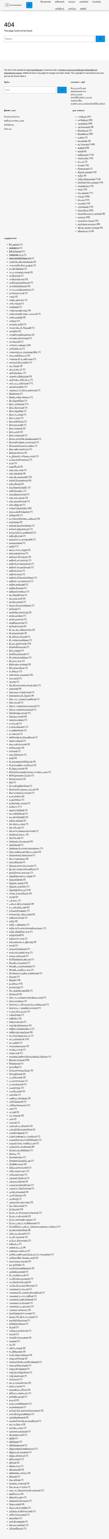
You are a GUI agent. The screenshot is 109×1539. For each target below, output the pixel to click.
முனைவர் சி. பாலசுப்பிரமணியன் (25, 1292)
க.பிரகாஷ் (14, 522)
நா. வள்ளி (14, 1042)
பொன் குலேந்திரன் (18, 1230)
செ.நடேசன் (14, 838)
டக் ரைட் (13, 900)
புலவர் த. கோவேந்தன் (20, 1188)
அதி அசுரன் (15, 303)
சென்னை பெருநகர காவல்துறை (24, 848)
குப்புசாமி (14, 678)
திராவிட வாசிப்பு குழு (20, 970)
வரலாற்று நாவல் (86, 220)
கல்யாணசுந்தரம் (17, 553)
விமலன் (13, 1476)
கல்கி (11, 546)
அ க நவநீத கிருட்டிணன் (21, 265)
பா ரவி (12, 1112)
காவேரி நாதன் (16, 626)
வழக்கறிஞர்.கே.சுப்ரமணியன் (23, 1421)
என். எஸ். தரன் (16, 470)
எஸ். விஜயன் (15, 504)
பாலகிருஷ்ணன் (17, 1133)
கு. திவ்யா (14, 671)
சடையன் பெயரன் (18, 744)
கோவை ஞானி (16, 716)
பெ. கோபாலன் (16, 1205)
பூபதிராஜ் (13, 1199)
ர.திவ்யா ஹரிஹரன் (18, 1330)
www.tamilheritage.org (20, 258)
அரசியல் (82, 116)
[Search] (100, 39)
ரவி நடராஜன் (15, 1348)
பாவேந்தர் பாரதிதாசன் (20, 1146)
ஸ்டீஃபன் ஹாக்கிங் (18, 1507)
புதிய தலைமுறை (17, 1171)
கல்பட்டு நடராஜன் (18, 550)
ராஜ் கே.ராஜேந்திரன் (19, 1372)
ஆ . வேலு (14, 366)
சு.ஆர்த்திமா (15, 799)
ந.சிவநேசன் (15, 1015)
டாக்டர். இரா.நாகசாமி (20, 904)
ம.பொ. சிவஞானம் (18, 1240)
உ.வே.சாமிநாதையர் (19, 459)
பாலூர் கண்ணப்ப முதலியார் (23, 1136)
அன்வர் (13, 321)
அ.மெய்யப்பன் (17, 293)
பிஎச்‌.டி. (13, 1153)
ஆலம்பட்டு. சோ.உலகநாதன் (23, 390)
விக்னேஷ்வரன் (16, 1445)
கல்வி (80, 151)
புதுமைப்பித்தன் (17, 1181)
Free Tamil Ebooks (34, 70)
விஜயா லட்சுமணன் (18, 1452)
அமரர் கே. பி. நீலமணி (20, 327)
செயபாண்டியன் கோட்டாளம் (23, 852)
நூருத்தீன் (13, 1067)
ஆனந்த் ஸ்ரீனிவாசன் (19, 376)
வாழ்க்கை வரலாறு (87, 224)
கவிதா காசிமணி (17, 584)
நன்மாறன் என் (16, 1022)
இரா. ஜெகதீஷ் (16, 411)
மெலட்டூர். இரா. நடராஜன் (22, 1317)
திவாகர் (12, 976)
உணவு (81, 137)
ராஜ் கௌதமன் (16, 1376)
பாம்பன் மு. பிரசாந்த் (19, 1126)
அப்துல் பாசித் (16, 324)
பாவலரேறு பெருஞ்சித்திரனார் (23, 1139)
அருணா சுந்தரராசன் (19, 338)
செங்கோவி (14, 845)
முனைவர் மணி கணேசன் (21, 1299)
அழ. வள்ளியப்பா (18, 355)
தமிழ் (80, 175)
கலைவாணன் (15, 543)
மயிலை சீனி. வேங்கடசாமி (22, 1257)
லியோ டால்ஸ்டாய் (18, 1393)
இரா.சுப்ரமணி (16, 425)
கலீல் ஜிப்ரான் (16, 536)
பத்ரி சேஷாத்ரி (16, 1101)
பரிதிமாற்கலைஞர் (18, 1105)
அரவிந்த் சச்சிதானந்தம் (20, 334)
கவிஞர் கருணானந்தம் (20, 563)
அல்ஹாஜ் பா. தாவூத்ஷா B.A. (23, 352)
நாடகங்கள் (83, 193)
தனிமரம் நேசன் (16, 917)
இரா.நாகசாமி (15, 428)
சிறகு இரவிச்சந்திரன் (19, 786)
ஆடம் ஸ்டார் (15, 369)
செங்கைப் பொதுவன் (19, 841)
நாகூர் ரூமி (14, 1053)
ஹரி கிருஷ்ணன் (17, 1521)
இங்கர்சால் (14, 393)
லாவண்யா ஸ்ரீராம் (18, 1389)
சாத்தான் (13, 751)
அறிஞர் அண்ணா (17, 345)
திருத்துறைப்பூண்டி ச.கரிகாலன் (24, 973)
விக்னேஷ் (14, 1441)
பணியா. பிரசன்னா (18, 1098)
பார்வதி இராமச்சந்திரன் (20, 1129)
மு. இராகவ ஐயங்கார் (19, 1278)
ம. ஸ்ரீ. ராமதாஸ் (17, 1237)
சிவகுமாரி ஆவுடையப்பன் (22, 789)
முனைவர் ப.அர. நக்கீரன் (21, 1296)
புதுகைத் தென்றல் (17, 1178)
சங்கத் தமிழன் (16, 740)
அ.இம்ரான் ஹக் (17, 279)
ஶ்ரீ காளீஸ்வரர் (16, 1528)
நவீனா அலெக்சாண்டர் (20, 1028)
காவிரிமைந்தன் (16, 622)
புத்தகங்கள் (83, 206)
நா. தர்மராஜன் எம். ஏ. (19, 1035)
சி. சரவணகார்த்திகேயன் (20, 761)
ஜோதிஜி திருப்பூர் (17, 890)
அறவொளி (14, 341)
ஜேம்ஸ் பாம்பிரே (17, 886)
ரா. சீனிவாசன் (15, 1351)
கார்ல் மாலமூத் (16, 619)
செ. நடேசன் (15, 827)
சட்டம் (81, 161)
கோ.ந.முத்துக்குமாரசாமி (21, 709)
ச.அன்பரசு (14, 734)
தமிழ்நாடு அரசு (16, 938)
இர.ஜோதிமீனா (16, 400)
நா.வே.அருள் (16, 1049)
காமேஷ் (13, 609)
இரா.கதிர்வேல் (16, 421)
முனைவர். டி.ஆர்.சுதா (19, 1306)
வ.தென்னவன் (16, 1407)
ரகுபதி (12, 1334)
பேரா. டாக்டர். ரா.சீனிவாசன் (23, 1223)
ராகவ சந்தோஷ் (16, 1358)
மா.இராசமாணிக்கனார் (20, 1268)
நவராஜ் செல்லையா (18, 1025)
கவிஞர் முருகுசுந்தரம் (19, 581)
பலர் (11, 1108)
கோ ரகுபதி (14, 702)
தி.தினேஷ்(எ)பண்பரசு (20, 959)
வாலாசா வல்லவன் (18, 1431)
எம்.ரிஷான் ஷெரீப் (18, 487)
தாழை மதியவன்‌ (17, 956)
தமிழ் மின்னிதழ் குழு (19, 931)
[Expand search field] (29, 5)
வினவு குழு (14, 1466)
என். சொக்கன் (16, 473)
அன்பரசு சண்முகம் (18, 310)
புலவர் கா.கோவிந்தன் (19, 1185)
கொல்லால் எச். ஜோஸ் (20, 695)
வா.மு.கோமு (15, 1424)
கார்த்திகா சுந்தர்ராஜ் (18, 612)
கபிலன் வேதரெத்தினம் (20, 525)
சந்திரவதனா (15, 747)
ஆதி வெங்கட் (16, 373)
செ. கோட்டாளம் (17, 824)
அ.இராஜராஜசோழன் (19, 282)
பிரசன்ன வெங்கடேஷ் (19, 1160)
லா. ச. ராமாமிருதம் (18, 1382)
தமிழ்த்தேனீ (15, 935)
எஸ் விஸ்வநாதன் (17, 494)
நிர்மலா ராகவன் (17, 1060)
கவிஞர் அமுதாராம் (18, 560)
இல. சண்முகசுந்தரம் (19, 449)
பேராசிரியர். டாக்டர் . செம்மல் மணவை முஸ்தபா (33, 1226)
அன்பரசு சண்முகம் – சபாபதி (23, 314)
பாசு (11, 1119)
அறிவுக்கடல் (15, 348)
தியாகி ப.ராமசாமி (18, 963)
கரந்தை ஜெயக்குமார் (19, 529)
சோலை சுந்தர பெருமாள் (21, 865)
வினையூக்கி (15, 1469)
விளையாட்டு (84, 231)
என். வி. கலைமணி (18, 477)
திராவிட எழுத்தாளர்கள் (20, 966)
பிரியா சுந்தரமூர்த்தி (18, 1167)
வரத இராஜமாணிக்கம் (20, 1414)
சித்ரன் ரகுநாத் (16, 779)
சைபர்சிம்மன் (15, 862)
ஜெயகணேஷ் (15, 879)
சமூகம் (81, 165)
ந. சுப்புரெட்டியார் (18, 1011)
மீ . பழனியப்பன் (17, 1275)
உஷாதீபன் (14, 466)
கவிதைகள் (83, 154)
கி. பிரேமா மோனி (18, 636)
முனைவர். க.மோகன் (19, 1303)
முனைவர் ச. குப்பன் (19, 1289)
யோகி (12, 1327)
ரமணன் (13, 1341)
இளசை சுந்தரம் (16, 452)
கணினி (81, 148)
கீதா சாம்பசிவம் (17, 668)
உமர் (11, 463)
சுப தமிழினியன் (17, 813)
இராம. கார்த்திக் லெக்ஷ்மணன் (23, 439)
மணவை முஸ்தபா (18, 1251)
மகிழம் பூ (13, 1244)
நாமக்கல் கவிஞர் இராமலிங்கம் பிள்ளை (28, 1056)
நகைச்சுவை (83, 186)
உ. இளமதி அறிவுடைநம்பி (22, 456)
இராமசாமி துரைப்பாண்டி (21, 445)
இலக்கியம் (83, 134)
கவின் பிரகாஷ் (16, 588)
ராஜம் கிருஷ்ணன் (17, 1369)
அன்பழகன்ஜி (15, 317)
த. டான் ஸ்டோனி (17, 907)
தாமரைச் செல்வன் (18, 949)
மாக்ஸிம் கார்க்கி (17, 1271)
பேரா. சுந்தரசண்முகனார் (21, 1219)
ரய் (10, 1344)
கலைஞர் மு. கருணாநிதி (20, 539)
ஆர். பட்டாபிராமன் (18, 383)
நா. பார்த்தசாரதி (17, 1039)
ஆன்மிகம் (83, 123)
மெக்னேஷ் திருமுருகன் (20, 1313)
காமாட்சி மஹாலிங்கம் (20, 605)
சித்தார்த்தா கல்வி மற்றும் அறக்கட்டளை (28, 772)
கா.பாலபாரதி (15, 598)
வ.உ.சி (12, 1400)
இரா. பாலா (14, 418)
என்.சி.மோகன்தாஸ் (18, 480)
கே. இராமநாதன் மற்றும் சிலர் (23, 685)
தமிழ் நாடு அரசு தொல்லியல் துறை (26, 928)
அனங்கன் (14, 307)
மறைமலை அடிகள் (18, 1261)
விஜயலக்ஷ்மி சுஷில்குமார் (21, 1448)
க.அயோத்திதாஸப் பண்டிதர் (23, 518)
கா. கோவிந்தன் (16, 595)
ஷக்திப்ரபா (14, 1494)
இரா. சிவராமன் (16, 407)
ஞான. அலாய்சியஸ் (19, 893)
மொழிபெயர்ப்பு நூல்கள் (90, 213)
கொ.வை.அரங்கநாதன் (20, 692)
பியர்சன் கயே (16, 1157)
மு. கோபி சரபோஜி (18, 1282)
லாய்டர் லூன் (15, 1386)
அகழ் (12, 296)
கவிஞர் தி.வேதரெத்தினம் (21, 577)
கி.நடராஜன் (15, 650)
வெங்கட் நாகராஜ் (17, 1483)
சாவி (11, 758)
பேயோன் (14, 1209)
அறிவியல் (83, 120)
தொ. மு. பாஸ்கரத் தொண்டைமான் (26, 997)
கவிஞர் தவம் (15, 574)
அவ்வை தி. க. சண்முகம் (21, 359)
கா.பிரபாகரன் (16, 602)
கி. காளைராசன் (16, 633)
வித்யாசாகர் (15, 1459)
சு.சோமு (13, 806)
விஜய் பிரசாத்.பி (17, 1455)
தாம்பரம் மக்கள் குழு (19, 952)
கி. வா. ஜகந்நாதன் (18, 643)
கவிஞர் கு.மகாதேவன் (19, 567)
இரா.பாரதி (14, 432)
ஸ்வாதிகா (14, 1518)
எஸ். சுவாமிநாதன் (18, 501)
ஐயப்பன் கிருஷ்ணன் (19, 511)
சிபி (11, 782)
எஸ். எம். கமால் (17, 497)
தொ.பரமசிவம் (16, 1001)
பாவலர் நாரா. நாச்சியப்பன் (22, 1143)
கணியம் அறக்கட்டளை (14, 120)
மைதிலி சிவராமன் (18, 1320)
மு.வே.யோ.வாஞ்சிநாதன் (21, 1285)
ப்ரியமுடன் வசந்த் (18, 1233)
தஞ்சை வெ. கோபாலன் (20, 914)
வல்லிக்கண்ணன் (17, 1417)
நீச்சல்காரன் (14, 1063)
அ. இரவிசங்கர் (16, 268)
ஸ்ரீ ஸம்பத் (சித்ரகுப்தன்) (20, 1511)
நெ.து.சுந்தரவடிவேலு (19, 1070)
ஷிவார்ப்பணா (16, 1497)
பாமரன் (13, 1122)
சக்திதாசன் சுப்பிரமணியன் (21, 737)
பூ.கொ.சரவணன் (17, 1192)
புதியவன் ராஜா (16, 1174)
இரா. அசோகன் (16, 404)
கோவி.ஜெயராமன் (18, 713)
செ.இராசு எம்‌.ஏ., (17, 834)
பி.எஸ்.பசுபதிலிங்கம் (19, 1150)
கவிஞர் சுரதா (15, 570)
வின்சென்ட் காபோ (18, 1473)
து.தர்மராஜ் (14, 987)
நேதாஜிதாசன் (15, 1074)
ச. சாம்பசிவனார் (17, 726)
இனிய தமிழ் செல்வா (19, 397)
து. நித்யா (13, 983)
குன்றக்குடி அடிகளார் (19, 674)
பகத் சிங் (13, 1094)
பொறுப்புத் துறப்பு (12, 116)
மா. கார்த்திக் (15, 1265)
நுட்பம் (81, 200)
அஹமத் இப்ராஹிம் (19, 362)
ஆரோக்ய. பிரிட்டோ (19, 379)
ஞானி (12, 897)
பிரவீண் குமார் (16, 1164)
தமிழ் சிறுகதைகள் (86, 179)
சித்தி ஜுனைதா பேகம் (20, 775)
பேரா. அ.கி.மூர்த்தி (18, 1216)
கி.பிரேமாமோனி (17, 654)
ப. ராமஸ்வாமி (16, 1084)
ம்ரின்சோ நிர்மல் (17, 1323)
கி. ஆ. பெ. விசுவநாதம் (20, 629)
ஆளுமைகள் (84, 127)
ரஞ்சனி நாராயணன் (18, 1337)
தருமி (12, 945)
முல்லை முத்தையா (18, 1310)
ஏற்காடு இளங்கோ (18, 508)
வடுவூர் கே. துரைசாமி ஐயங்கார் (24, 1410)
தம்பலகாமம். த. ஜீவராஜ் (21, 942)
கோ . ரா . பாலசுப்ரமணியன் (22, 699)
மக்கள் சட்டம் (15, 1247)
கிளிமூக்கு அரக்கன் (18, 664)
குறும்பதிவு (83, 158)
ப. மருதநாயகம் (17, 1081)
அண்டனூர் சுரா (16, 300)
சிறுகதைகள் (83, 168)
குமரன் (12, 681)
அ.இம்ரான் (14, 275)
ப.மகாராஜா (15, 1087)
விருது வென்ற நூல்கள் (89, 227)
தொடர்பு (8, 129)
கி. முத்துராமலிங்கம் (19, 640)
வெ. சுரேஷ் (14, 1480)
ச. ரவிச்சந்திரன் (16, 730)
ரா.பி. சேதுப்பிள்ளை (19, 1355)
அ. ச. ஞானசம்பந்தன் (19, 272)
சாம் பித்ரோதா (16, 754)
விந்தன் (12, 1462)
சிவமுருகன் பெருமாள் (20, 792)
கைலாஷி (13, 688)
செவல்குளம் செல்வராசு (20, 855)
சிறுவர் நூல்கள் (85, 172)
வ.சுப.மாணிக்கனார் (18, 1403)
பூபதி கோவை (16, 1195)
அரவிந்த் (13, 331)
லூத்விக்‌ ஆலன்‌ (16, 1396)
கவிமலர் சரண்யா (17, 591)
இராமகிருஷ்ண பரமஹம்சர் (22, 442)
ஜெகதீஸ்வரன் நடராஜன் (20, 876)
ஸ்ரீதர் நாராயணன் (17, 1514)
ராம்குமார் (14, 1379)
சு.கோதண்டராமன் (18, 803)
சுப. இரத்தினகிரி (17, 817)
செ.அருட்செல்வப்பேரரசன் (22, 831)
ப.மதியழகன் (15, 1091)
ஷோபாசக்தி (15, 1504)
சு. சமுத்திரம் (15, 796)
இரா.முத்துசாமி (16, 435)
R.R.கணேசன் (15, 251)
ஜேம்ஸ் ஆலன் (16, 883)
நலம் (80, 189)
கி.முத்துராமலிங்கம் (18, 657)
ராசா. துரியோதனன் (18, 1365)
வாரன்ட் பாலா (16, 1428)
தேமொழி (14, 994)
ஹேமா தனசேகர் (17, 1525)
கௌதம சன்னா (16, 720)
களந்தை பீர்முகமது (18, 557)
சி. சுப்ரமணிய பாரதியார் (21, 765)
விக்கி (12, 1438)
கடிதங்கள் (82, 141)
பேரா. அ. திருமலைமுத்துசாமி (24, 1212)
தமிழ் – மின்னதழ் (17, 924)
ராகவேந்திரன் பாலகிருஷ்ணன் (24, 1362)
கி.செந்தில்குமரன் (17, 647)
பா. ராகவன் (15, 1115)
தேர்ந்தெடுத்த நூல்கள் (88, 182)
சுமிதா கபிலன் (16, 820)
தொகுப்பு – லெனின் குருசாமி (23, 1008)
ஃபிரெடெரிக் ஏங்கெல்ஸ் (21, 262)
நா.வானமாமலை (17, 1046)
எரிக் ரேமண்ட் (16, 491)
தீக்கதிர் (12, 980)
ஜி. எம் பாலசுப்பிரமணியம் (22, 869)
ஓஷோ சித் (14, 515)
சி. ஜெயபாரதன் (16, 768)
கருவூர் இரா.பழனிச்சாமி (21, 532)
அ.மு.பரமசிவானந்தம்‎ (20, 289)
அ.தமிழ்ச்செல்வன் (18, 286)
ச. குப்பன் (14, 723)
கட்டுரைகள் (83, 144)
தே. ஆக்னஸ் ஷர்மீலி (19, 990)
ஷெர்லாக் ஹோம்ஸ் (18, 1500)
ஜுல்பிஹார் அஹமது (19, 872)
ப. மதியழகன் (15, 1077)
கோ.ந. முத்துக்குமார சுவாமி (22, 706)
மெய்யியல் (83, 210)
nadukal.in (14, 248)
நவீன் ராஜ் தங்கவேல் (19, 1032)
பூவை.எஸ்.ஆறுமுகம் (19, 1202)
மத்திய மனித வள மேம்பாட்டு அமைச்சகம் (30, 1254)
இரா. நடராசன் (16, 414)
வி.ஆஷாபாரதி (16, 1434)
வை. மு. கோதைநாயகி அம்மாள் (25, 1490)
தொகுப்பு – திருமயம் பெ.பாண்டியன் (27, 1004)
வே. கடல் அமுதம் (18, 1487)
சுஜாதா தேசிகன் (16, 810)
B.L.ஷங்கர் (14, 244)
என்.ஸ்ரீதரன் (15, 484)
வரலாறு (81, 217)
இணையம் (83, 130)
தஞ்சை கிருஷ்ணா (17, 910)
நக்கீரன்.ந (13, 1018)
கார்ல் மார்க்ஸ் (16, 615)
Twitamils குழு (16, 255)
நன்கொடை (9, 124)
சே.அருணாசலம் (17, 858)
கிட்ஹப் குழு (15, 661)
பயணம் (82, 203)
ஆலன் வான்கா (16, 386)
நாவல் (81, 196)
